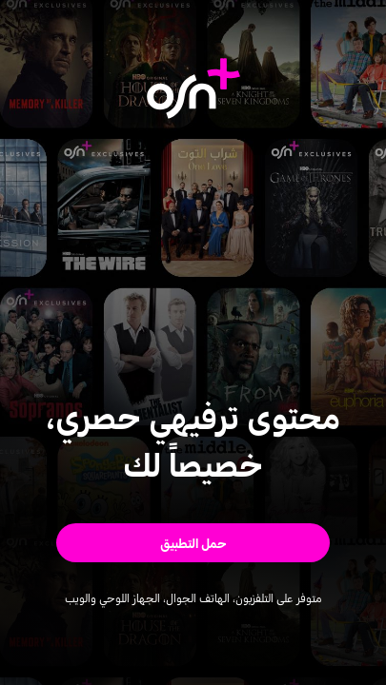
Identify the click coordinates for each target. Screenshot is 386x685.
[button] (193, 542)
